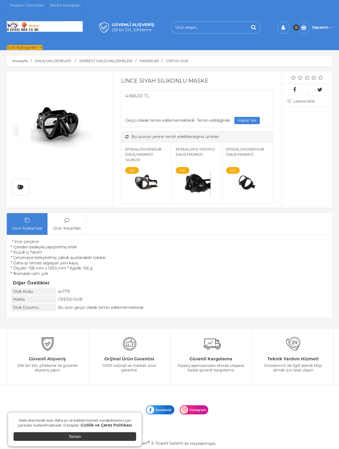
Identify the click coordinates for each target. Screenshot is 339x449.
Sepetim (322, 27)
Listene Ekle (301, 101)
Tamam (75, 436)
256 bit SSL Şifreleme (132, 29)
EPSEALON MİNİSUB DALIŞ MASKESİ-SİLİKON (143, 154)
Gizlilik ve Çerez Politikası (106, 425)
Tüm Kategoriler (22, 47)
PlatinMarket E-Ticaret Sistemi (153, 443)
